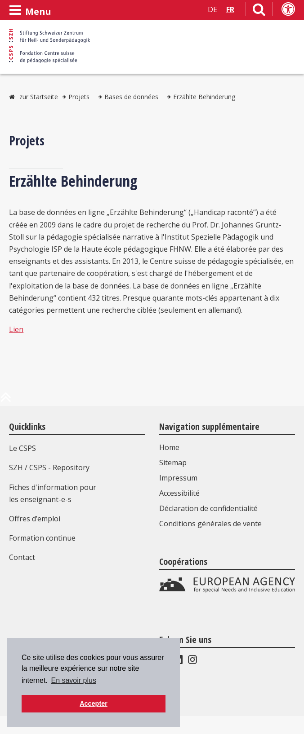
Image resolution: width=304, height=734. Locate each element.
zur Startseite (38, 96)
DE (212, 9)
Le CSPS (22, 448)
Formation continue (42, 538)
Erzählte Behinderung (204, 96)
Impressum (178, 478)
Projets (78, 96)
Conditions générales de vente (210, 524)
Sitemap (173, 462)
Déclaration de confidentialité (208, 508)
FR (230, 9)
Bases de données (131, 96)
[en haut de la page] (6, 401)
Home (169, 447)
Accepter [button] (93, 703)
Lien (16, 329)
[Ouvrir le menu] (30, 10)
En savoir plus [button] (73, 680)
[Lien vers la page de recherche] (259, 11)
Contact (22, 557)
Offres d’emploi (34, 519)
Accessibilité (179, 493)
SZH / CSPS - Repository (49, 467)
